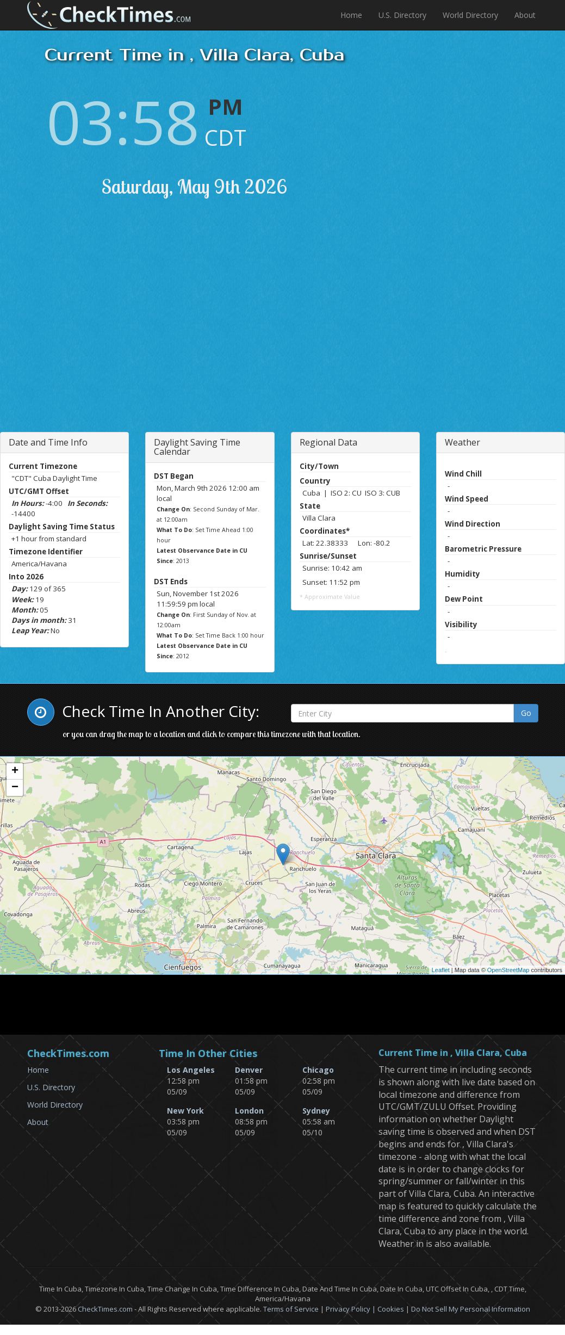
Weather (462, 442)
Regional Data (328, 442)
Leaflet (441, 970)
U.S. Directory (402, 15)
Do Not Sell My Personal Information (470, 1309)
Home (351, 15)
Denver (249, 1070)
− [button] (14, 788)
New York (185, 1110)
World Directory (470, 15)
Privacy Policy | (351, 1309)
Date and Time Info (48, 442)
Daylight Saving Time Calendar (197, 447)
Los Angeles (191, 1070)
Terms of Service (291, 1309)
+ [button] (14, 771)
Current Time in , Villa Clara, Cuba (452, 1053)
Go (526, 713)
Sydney (316, 1110)
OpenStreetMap (508, 970)
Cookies (390, 1309)
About (525, 15)
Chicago (318, 1070)
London (249, 1110)
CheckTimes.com (105, 1309)
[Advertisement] (126, 328)
